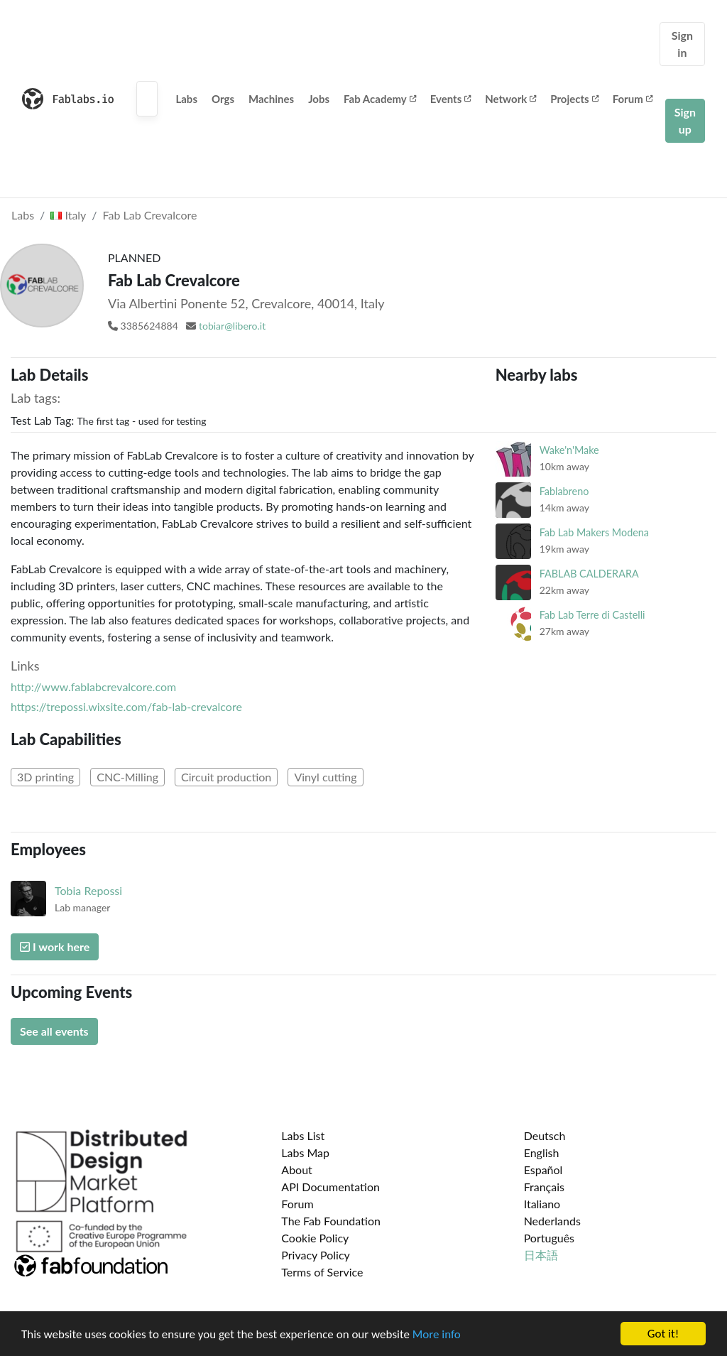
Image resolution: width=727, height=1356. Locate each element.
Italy (68, 215)
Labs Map (305, 1152)
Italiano (542, 1203)
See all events (54, 1031)
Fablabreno (564, 491)
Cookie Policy (315, 1237)
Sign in (682, 43)
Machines (271, 98)
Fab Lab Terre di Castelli (592, 615)
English (541, 1152)
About (296, 1169)
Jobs (318, 98)
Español (543, 1169)
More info (436, 1334)
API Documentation (330, 1186)
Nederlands (552, 1220)
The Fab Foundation (331, 1220)
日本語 (541, 1255)
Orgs (223, 98)
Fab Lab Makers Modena (594, 532)
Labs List (302, 1135)
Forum (632, 98)
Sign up (685, 120)
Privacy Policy (315, 1255)
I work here (54, 946)
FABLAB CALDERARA (589, 574)
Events (450, 98)
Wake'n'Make (569, 450)
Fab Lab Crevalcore (150, 215)
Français (544, 1186)
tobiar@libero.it (232, 326)
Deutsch (545, 1135)
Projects (574, 98)
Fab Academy (380, 98)
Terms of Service (322, 1272)
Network (510, 98)
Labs (186, 98)
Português (549, 1237)
